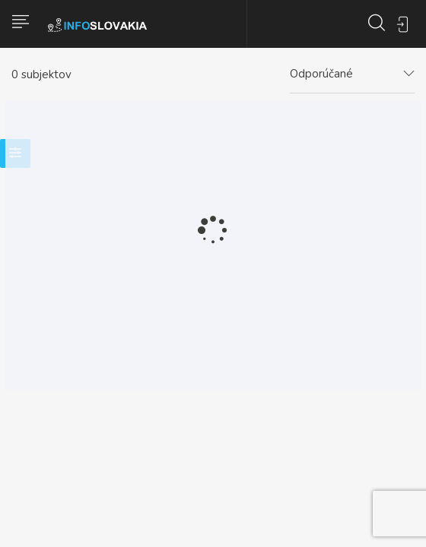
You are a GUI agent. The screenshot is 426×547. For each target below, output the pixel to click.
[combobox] (352, 74)
